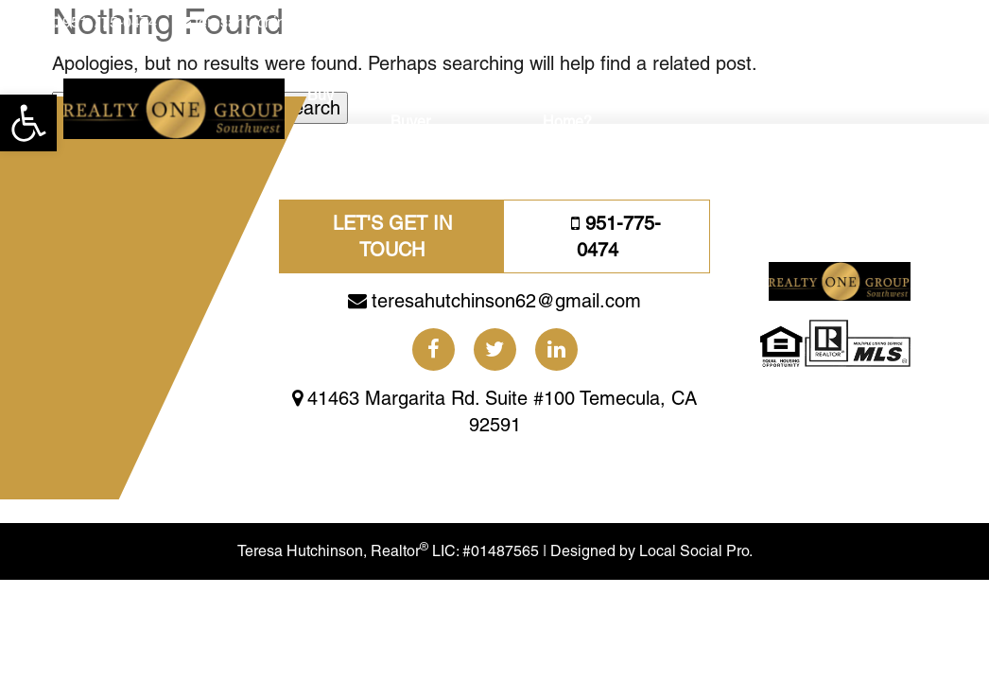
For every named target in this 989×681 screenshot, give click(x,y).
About (824, 95)
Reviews (888, 95)
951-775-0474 (109, 22)
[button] (28, 123)
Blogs (770, 95)
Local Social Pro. (746, 606)
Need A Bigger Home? (592, 108)
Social (714, 95)
